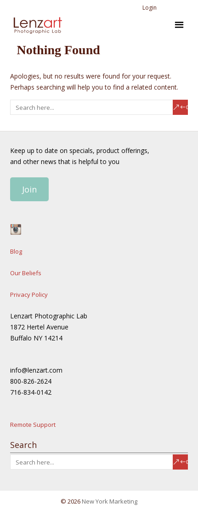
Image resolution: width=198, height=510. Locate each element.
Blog (16, 251)
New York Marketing (109, 501)
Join (29, 189)
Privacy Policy (29, 294)
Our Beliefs (25, 273)
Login (149, 7)
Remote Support (33, 424)
